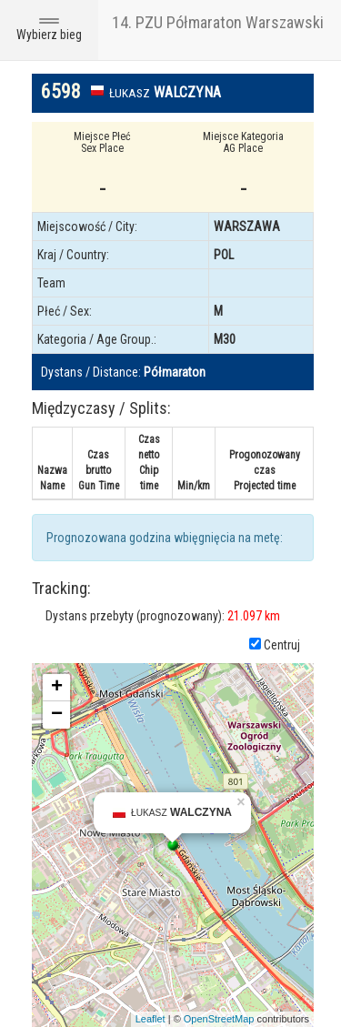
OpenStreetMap (219, 1018)
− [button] (57, 715)
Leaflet (150, 1018)
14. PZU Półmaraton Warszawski (218, 22)
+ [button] (57, 687)
